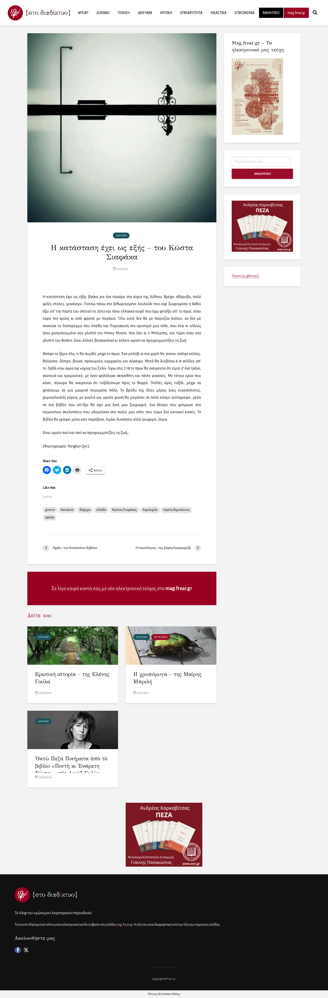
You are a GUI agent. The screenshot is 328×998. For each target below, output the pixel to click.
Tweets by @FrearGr (245, 276)
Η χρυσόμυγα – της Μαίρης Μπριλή (167, 678)
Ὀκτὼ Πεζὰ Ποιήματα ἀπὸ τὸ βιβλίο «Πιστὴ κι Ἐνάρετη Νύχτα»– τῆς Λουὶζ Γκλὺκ (71, 765)
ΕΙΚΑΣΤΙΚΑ (219, 12)
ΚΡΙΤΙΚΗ (166, 12)
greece (50, 510)
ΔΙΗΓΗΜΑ (145, 12)
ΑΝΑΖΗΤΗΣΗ (262, 173)
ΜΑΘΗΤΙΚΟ (271, 12)
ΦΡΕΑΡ (83, 12)
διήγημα (84, 510)
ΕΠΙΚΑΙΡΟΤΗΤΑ (191, 12)
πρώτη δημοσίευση (176, 510)
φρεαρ (49, 517)
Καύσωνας (160, 637)
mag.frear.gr (296, 12)
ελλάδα (101, 510)
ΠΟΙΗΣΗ (124, 12)
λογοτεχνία (150, 510)
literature (67, 510)
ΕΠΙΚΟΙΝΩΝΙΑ (245, 12)
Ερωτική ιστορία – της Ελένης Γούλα (72, 678)
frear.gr (171, 978)
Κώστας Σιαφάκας (124, 510)
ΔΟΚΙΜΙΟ (103, 12)
